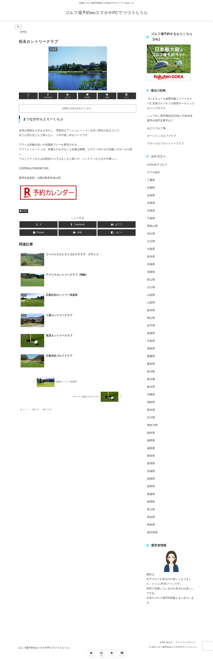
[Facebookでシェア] (48, 96)
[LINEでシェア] (107, 96)
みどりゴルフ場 (156, 128)
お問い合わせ (166, 642)
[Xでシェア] (28, 96)
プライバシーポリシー (185, 642)
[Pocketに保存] (87, 96)
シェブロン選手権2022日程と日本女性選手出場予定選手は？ (169, 118)
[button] (126, 96)
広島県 (23, 211)
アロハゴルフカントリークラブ (165, 143)
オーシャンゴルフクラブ (161, 135)
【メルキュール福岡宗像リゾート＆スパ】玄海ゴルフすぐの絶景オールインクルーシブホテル (171, 103)
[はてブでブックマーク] (67, 96)
